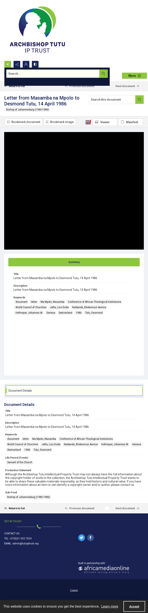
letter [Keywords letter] (34, 301)
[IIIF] (88, 122)
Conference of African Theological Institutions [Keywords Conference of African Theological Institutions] (94, 301)
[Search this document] (112, 99)
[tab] (74, 262)
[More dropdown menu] (134, 76)
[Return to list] (22, 86)
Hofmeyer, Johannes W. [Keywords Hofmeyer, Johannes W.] (29, 312)
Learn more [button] (109, 606)
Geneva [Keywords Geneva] (50, 312)
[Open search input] (7, 64)
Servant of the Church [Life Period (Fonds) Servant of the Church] (19, 462)
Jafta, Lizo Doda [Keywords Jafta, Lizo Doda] (59, 307)
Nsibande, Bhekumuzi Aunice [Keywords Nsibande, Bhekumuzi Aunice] (89, 307)
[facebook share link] (90, 537)
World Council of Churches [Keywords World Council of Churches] (31, 307)
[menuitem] (74, 589)
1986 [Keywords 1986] (79, 312)
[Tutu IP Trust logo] (37, 30)
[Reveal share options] (17, 64)
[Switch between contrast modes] (35, 64)
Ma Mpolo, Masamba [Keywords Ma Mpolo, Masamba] (52, 301)
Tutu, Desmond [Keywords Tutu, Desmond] (94, 312)
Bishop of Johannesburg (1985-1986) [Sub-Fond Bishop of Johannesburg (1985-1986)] (28, 497)
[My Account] (26, 64)
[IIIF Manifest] (130, 122)
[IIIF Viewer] (104, 122)
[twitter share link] (81, 537)
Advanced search (16, 81)
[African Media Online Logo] (103, 569)
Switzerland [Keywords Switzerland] (65, 312)
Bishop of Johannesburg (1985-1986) (27, 109)
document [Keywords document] (21, 301)
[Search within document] (139, 99)
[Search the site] (59, 74)
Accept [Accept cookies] (134, 606)
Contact (74, 590)
